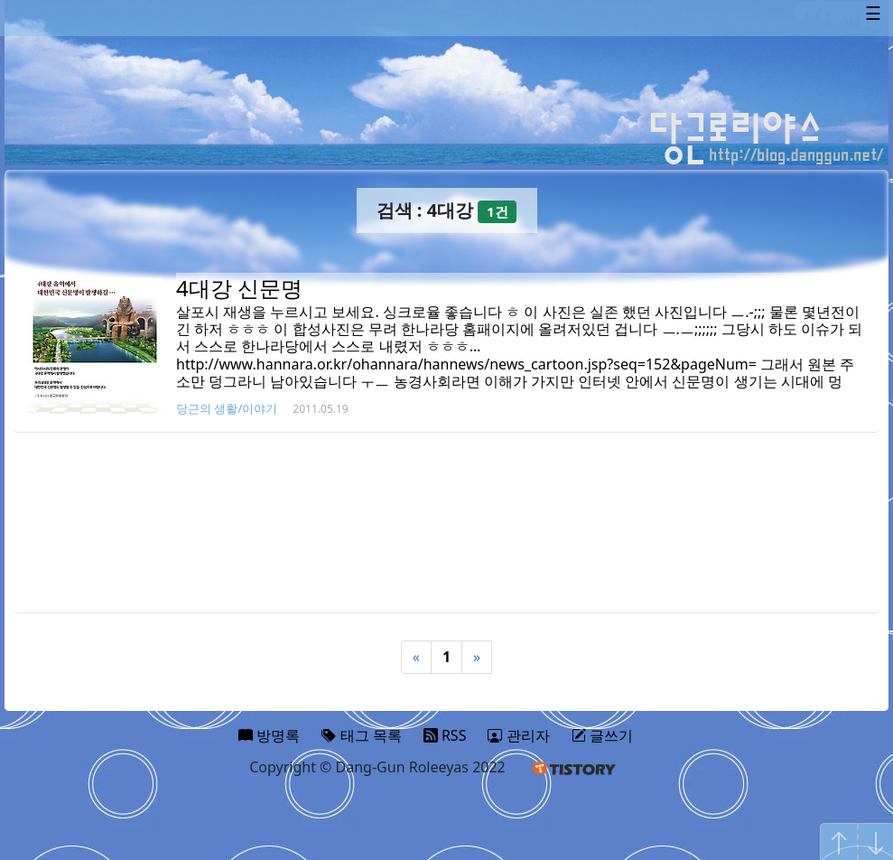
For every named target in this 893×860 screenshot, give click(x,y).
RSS (445, 735)
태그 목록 (361, 735)
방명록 (269, 735)
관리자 (518, 735)
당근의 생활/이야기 (226, 408)
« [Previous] (416, 657)
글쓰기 (602, 735)
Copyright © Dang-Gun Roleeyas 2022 (377, 767)
